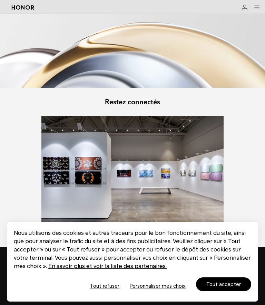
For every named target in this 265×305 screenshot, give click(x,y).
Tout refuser (104, 286)
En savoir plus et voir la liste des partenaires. (107, 266)
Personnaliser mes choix (158, 286)
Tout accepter (223, 284)
